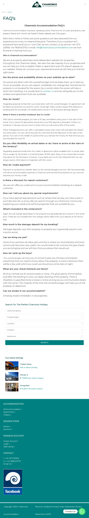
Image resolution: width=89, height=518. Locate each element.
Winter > (7, 426)
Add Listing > (9, 447)
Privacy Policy (59, 507)
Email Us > (8, 464)
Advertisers (70, 507)
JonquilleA (24, 385)
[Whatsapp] (82, 511)
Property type (13, 317)
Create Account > (11, 441)
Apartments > (9, 412)
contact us (48, 91)
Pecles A (24, 375)
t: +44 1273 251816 (11, 458)
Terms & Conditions (43, 507)
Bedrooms (11, 336)
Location (10, 323)
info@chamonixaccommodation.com (54, 47)
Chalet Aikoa (25, 364)
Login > (6, 444)
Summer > (8, 429)
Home (4, 12)
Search (44, 342)
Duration (10, 330)
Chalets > (7, 415)
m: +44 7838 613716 (12, 461)
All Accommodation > (12, 409)
